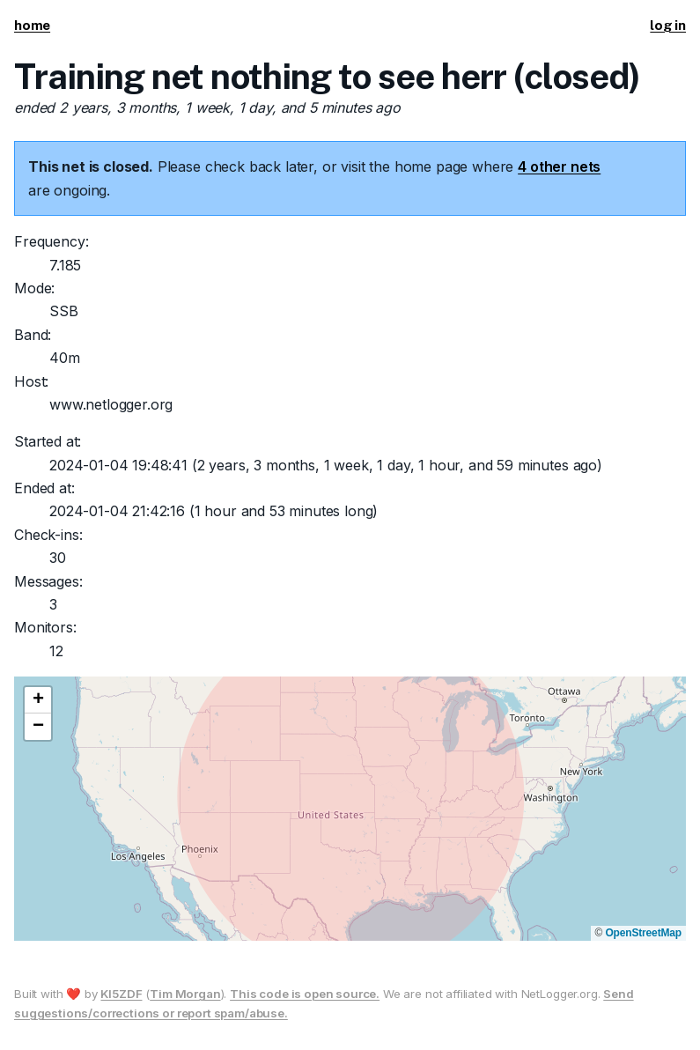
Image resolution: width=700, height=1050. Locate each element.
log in (668, 25)
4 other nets (559, 166)
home (32, 25)
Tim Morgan (185, 994)
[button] (38, 700)
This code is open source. (304, 994)
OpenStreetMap (643, 933)
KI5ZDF (121, 994)
